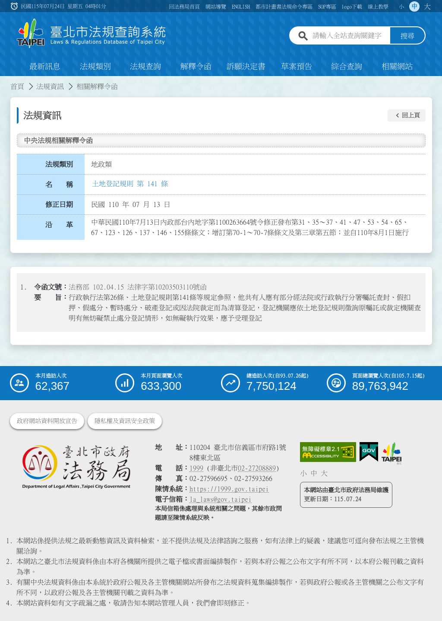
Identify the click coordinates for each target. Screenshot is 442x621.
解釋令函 (196, 66)
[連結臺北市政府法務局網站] (76, 466)
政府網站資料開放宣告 (47, 421)
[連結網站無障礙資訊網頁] (328, 452)
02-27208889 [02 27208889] (257, 468)
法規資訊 (50, 86)
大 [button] (427, 6)
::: (5, 81)
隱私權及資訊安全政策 (125, 421)
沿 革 (59, 224)
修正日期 (59, 204)
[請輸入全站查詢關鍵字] (349, 36)
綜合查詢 (346, 66)
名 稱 (59, 184)
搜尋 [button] (407, 35)
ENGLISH (241, 6)
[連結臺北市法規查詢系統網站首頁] (91, 33)
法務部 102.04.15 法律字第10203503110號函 (138, 286)
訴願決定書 (246, 66)
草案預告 (296, 66)
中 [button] (414, 6)
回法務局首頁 (184, 6)
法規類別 (95, 66)
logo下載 (351, 6)
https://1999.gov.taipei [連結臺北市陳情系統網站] (229, 488)
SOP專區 (327, 6)
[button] (407, 115)
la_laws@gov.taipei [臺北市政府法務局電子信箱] (220, 499)
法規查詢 (145, 66)
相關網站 (397, 66)
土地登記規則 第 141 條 (130, 183)
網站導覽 (215, 6)
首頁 (17, 86)
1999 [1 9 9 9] (196, 468)
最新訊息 (44, 66)
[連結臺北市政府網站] (391, 453)
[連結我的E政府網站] (369, 452)
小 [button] (401, 6)
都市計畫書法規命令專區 (284, 6)
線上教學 (378, 6)
